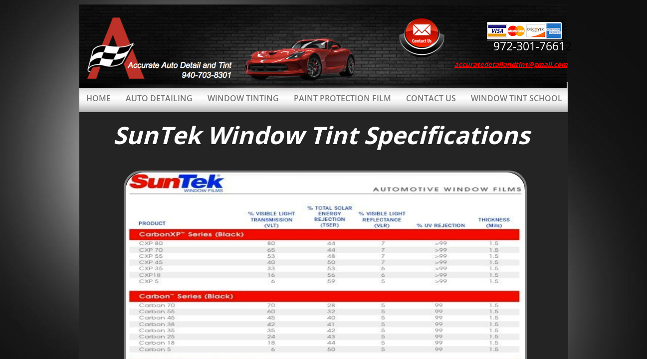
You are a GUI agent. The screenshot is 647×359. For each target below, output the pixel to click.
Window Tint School (516, 98)
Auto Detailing (159, 98)
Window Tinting (243, 98)
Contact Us (431, 98)
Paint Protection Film (342, 98)
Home (98, 98)
